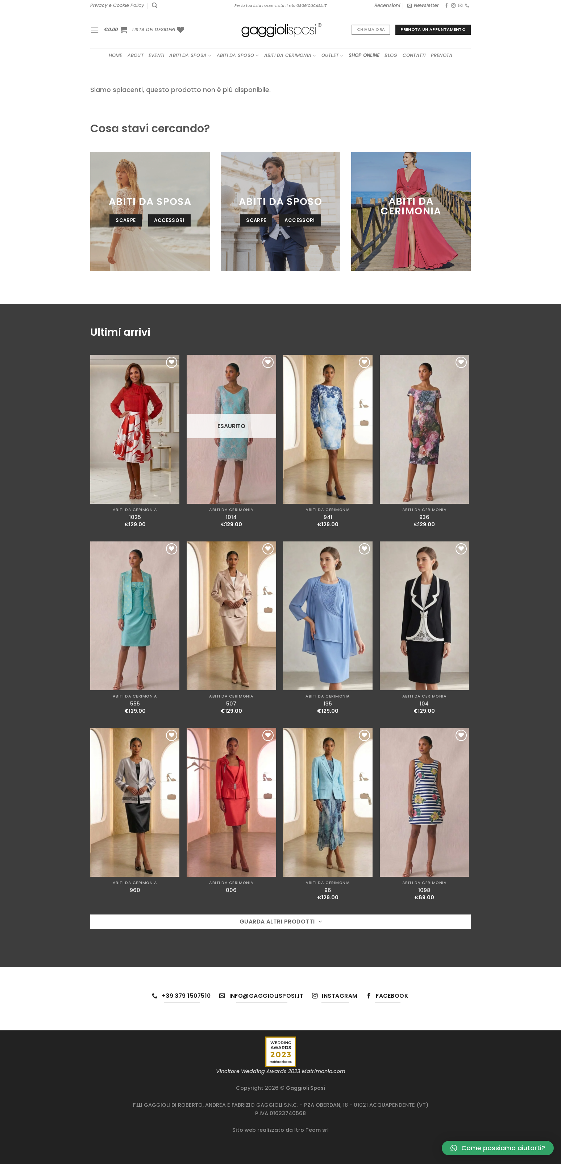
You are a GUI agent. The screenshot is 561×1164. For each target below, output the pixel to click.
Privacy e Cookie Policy (117, 5)
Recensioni (387, 5)
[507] (231, 615)
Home (115, 55)
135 (328, 703)
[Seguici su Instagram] (453, 5)
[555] (135, 615)
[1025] (135, 429)
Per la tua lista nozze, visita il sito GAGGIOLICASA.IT (280, 5)
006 (231, 890)
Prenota (442, 55)
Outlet (332, 55)
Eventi (157, 55)
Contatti (414, 55)
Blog (391, 55)
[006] (231, 802)
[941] (328, 429)
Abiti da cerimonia (290, 55)
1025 (135, 517)
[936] (424, 429)
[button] (498, 1148)
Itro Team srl (311, 1130)
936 (424, 517)
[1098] (424, 802)
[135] (328, 615)
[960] (135, 802)
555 (135, 703)
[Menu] (94, 30)
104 (424, 703)
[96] (328, 802)
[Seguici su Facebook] (446, 5)
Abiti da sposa (190, 55)
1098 (424, 890)
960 (135, 890)
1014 (231, 517)
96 (327, 890)
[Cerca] (154, 5)
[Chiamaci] (467, 5)
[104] (424, 615)
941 (328, 517)
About (136, 55)
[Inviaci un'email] (460, 5)
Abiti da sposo (238, 55)
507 (231, 703)
